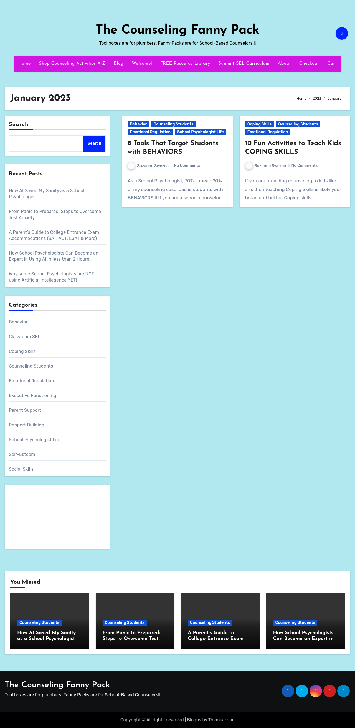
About (284, 63)
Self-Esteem (22, 454)
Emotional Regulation (31, 380)
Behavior (18, 322)
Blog (119, 63)
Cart (332, 63)
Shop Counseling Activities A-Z (72, 63)
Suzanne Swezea (148, 166)
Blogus (194, 719)
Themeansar (221, 719)
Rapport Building (26, 425)
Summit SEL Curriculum (243, 63)
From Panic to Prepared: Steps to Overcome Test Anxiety (131, 638)
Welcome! (142, 63)
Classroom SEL (24, 336)
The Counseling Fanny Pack (177, 30)
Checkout (309, 63)
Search (19, 124)
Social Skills (21, 469)
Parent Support (25, 410)
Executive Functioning (32, 395)
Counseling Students (31, 366)
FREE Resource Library (185, 63)
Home (24, 63)
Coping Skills (22, 351)
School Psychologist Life (35, 439)
